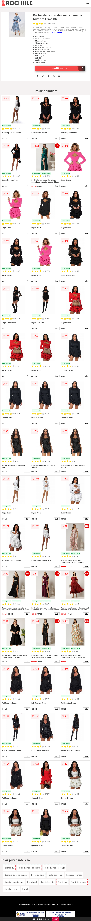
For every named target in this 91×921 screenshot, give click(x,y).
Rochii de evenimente (14, 882)
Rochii (25, 889)
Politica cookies (66, 904)
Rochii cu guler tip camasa (16, 875)
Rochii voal (32, 882)
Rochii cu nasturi (55, 875)
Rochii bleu (9, 867)
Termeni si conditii (24, 904)
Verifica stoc (68, 68)
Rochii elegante (47, 882)
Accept (55, 919)
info (27, 138)
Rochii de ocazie (12, 889)
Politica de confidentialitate (46, 904)
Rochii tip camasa (78, 882)
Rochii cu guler (37, 875)
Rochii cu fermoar (74, 875)
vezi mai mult (57, 32)
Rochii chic (62, 882)
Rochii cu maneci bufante (29, 867)
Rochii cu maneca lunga (54, 867)
